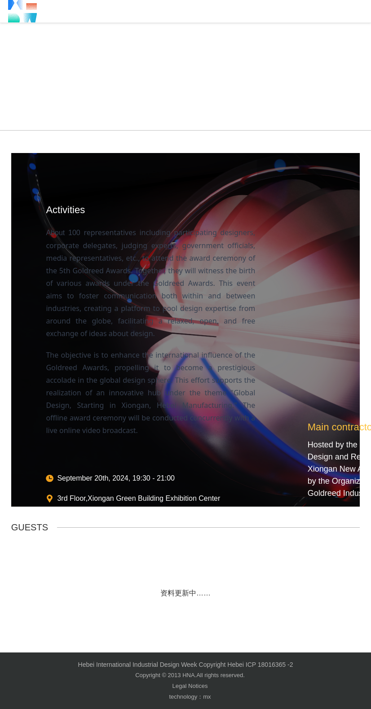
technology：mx (190, 696)
